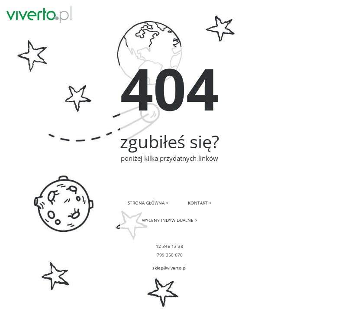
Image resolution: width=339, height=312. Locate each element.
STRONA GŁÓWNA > (148, 203)
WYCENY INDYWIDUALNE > (169, 220)
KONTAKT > (200, 203)
